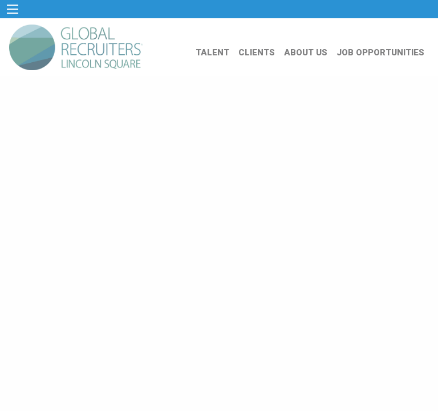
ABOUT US (305, 52)
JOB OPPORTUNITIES (380, 52)
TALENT (212, 52)
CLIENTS (256, 52)
